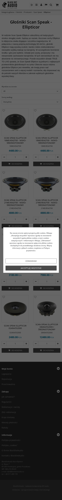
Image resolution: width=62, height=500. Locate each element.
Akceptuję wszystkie (31, 268)
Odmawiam (31, 261)
